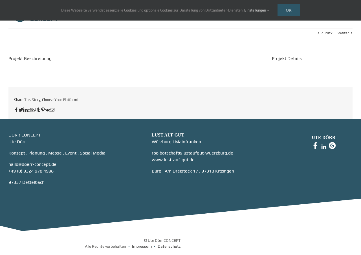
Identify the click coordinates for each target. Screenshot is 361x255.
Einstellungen (256, 10)
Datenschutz (169, 246)
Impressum (142, 246)
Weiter (343, 33)
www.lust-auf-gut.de (173, 159)
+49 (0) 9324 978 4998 (31, 171)
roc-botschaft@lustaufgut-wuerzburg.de (192, 153)
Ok (288, 10)
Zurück (327, 33)
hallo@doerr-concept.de (32, 164)
